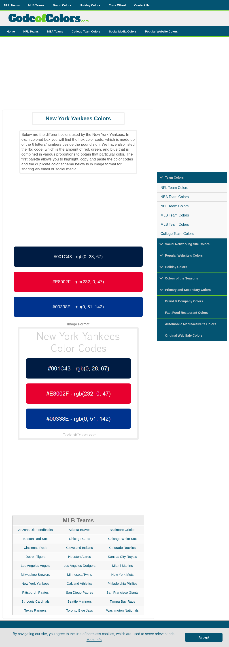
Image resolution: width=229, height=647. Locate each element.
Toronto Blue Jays (79, 610)
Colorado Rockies (122, 548)
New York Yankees (35, 583)
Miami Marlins (122, 565)
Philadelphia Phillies (122, 583)
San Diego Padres (79, 592)
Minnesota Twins (79, 574)
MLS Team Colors (175, 224)
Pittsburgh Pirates (35, 592)
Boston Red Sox (35, 539)
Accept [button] (204, 637)
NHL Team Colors (175, 206)
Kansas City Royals (122, 556)
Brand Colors (62, 5)
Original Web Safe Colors (184, 335)
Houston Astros (79, 556)
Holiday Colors (90, 5)
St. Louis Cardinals (35, 601)
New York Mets (122, 574)
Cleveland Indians (79, 548)
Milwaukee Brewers (35, 574)
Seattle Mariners (79, 601)
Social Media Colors (123, 31)
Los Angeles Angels (35, 565)
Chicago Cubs (79, 539)
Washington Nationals (122, 610)
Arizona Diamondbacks (35, 530)
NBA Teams (55, 31)
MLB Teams (36, 5)
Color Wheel (117, 5)
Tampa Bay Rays (122, 601)
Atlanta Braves (80, 530)
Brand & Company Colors (184, 301)
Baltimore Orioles (122, 530)
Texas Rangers (35, 610)
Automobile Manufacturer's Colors (190, 324)
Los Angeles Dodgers (79, 565)
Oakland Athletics (80, 583)
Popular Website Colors (161, 31)
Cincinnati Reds (35, 548)
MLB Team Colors (175, 215)
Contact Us (142, 5)
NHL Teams (12, 5)
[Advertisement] (114, 71)
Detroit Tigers (35, 556)
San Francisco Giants (122, 592)
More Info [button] (94, 640)
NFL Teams (31, 31)
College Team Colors (86, 31)
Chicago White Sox (122, 539)
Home (11, 31)
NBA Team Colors (175, 197)
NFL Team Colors (174, 188)
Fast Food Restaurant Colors (186, 312)
